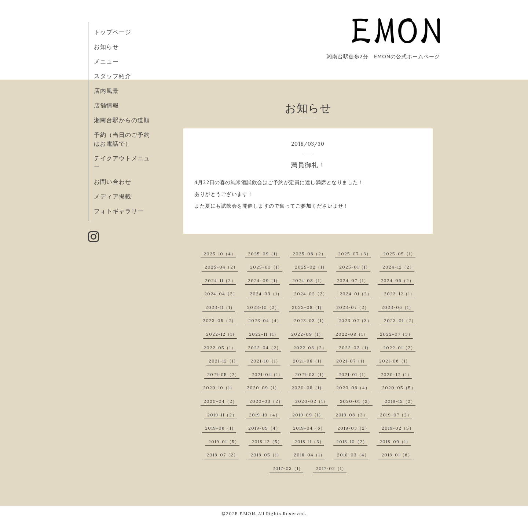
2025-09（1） (264, 253)
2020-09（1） (263, 387)
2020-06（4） (353, 387)
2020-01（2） (356, 401)
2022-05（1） (219, 347)
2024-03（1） (266, 293)
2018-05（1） (266, 455)
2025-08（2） (309, 253)
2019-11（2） (222, 415)
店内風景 (106, 90)
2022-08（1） (352, 334)
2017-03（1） (287, 468)
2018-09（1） (395, 441)
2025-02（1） (311, 267)
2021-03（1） (310, 374)
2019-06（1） (220, 428)
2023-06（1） (397, 307)
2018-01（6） (396, 455)
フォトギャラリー (119, 211)
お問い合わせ (112, 181)
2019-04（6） (309, 428)
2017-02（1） (331, 468)
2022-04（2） (264, 347)
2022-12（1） (221, 334)
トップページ (112, 32)
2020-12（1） (396, 374)
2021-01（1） (353, 374)
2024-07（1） (352, 280)
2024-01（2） (356, 293)
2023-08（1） (308, 307)
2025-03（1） (266, 267)
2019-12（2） (400, 401)
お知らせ (106, 46)
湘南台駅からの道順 (122, 120)
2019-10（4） (264, 415)
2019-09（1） (307, 415)
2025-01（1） (354, 267)
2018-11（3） (309, 441)
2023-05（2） (219, 320)
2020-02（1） (311, 401)
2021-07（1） (351, 361)
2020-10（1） (219, 387)
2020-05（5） (399, 387)
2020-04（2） (220, 401)
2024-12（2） (398, 267)
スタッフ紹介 (112, 76)
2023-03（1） (310, 320)
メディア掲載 (112, 196)
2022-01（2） (399, 347)
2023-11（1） (220, 307)
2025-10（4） (219, 253)
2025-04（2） (221, 267)
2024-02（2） (310, 293)
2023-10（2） (263, 307)
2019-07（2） (396, 415)
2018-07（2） (222, 455)
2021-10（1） (265, 361)
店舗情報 (106, 105)
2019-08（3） (352, 415)
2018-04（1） (309, 455)
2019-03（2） (353, 428)
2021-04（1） (267, 374)
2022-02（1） (355, 347)
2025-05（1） (399, 253)
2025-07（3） (354, 253)
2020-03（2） (266, 401)
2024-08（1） (308, 280)
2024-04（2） (221, 293)
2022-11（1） (264, 334)
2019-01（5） (223, 441)
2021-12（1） (223, 361)
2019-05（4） (264, 428)
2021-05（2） (223, 374)
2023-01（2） (400, 320)
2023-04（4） (265, 320)
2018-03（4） (353, 455)
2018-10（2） (351, 441)
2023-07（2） (352, 307)
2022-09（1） (307, 334)
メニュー (106, 61)
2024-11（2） (220, 280)
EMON (247, 513)
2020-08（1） (308, 387)
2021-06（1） (394, 361)
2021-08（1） (308, 361)
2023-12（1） (399, 293)
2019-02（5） (398, 428)
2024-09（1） (264, 280)
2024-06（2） (397, 280)
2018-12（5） (267, 441)
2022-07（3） (396, 334)
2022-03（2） (310, 347)
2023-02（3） (355, 320)
